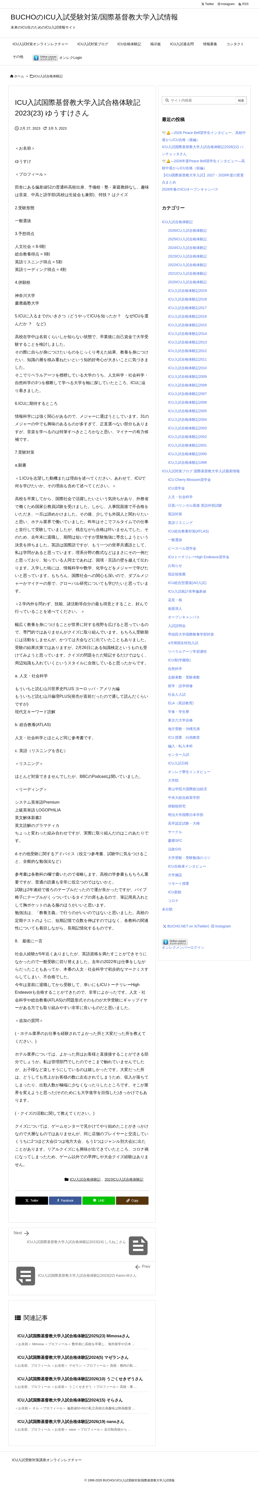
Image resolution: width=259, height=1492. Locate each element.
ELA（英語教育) (180, 703)
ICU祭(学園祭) (179, 660)
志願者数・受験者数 (184, 677)
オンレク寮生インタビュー (189, 772)
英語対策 (175, 514)
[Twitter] (31, 1201)
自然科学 (175, 669)
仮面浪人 (175, 609)
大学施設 (175, 875)
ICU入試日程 (178, 763)
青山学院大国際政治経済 (187, 789)
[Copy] (132, 1201)
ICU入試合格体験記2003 (187, 428)
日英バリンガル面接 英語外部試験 (195, 505)
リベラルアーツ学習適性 (187, 651)
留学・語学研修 (180, 686)
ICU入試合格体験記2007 (187, 394)
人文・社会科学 (180, 497)
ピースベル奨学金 (182, 548)
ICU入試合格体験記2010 (187, 368)
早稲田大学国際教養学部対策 (191, 634)
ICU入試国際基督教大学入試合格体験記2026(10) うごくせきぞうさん (80, 1379)
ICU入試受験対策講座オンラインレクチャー (47, 1460)
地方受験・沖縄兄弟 (184, 729)
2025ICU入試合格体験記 (187, 239)
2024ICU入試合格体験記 (187, 248)
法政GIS (174, 849)
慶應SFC (175, 840)
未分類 (167, 909)
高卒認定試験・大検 (184, 823)
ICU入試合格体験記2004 (187, 419)
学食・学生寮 (178, 712)
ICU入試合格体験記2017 (187, 308)
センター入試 (178, 755)
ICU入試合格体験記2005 (187, 411)
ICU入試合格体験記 (48, 76)
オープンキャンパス (184, 617)
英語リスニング (180, 523)
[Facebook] (65, 1201)
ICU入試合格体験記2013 (187, 342)
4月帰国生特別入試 (183, 643)
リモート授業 (178, 883)
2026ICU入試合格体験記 (187, 230)
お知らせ (175, 566)
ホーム (19, 76)
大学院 (173, 780)
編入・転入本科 (180, 746)
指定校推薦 (177, 574)
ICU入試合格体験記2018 (187, 299)
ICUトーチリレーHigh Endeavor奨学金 (198, 557)
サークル (175, 832)
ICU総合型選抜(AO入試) (187, 583)
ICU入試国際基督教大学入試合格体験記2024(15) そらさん (70, 1400)
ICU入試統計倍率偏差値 (187, 591)
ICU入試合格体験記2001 (187, 445)
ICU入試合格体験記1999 (187, 462)
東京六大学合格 (180, 720)
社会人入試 (177, 694)
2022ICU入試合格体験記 (187, 265)
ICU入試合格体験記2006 (187, 402)
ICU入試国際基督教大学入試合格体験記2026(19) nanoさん (70, 1421)
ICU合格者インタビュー (187, 866)
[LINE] (98, 1201)
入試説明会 (177, 626)
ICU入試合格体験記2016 (187, 316)
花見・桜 (175, 600)
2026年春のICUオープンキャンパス (190, 189)
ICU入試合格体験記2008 (187, 385)
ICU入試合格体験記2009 (187, 377)
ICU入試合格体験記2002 (187, 437)
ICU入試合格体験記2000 (187, 454)
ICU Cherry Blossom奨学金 (189, 480)
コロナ (173, 901)
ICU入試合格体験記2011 (187, 359)
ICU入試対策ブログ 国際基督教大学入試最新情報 (201, 471)
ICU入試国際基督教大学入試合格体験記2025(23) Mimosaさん (73, 1336)
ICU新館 (174, 892)
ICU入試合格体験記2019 (187, 291)
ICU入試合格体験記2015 (187, 325)
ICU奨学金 (176, 488)
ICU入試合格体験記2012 (187, 351)
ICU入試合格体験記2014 (187, 334)
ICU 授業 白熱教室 (184, 737)
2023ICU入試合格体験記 (124, 1179)
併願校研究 (177, 806)
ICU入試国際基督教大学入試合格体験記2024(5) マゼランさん (72, 1357)
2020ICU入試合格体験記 (187, 282)
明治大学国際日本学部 (185, 815)
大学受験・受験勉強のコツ (189, 858)
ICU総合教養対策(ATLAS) (188, 531)
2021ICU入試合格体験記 (187, 273)
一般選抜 (175, 540)
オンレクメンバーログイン (183, 947)
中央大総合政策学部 (184, 798)
